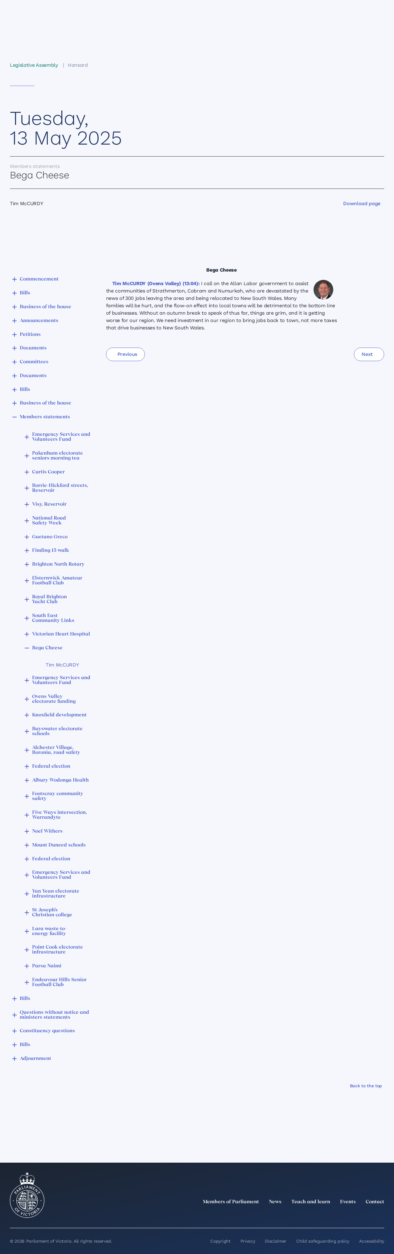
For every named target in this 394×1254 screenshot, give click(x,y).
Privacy (247, 1241)
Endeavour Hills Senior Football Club (59, 982)
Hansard (78, 65)
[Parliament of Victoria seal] (27, 1195)
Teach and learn (310, 1202)
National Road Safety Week (49, 520)
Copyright (220, 1241)
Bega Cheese (47, 648)
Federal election (51, 766)
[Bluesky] (380, 1215)
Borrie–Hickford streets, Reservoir (60, 488)
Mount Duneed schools (59, 845)
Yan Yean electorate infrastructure (55, 893)
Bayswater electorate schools (57, 731)
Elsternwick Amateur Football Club (57, 580)
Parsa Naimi (46, 966)
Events (348, 1202)
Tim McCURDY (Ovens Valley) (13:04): (156, 283)
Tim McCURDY (62, 665)
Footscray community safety (57, 796)
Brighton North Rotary (58, 564)
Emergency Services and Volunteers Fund (61, 437)
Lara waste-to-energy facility (49, 931)
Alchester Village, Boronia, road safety (56, 750)
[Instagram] (340, 1215)
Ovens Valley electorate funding (54, 699)
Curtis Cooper (48, 472)
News (275, 1202)
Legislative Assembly (34, 65)
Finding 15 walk (50, 550)
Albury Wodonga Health (60, 780)
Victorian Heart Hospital (61, 634)
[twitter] (312, 1215)
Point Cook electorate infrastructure (57, 949)
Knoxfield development (59, 715)
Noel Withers (47, 831)
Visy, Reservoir (49, 504)
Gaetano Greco (50, 537)
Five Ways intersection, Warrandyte (59, 815)
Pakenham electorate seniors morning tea (57, 455)
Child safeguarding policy (322, 1241)
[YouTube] (367, 1215)
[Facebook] (353, 1215)
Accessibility (371, 1241)
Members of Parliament (231, 1202)
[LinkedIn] (326, 1215)
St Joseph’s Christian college (52, 912)
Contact (375, 1202)
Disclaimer (275, 1241)
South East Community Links (53, 618)
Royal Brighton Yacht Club (49, 599)
